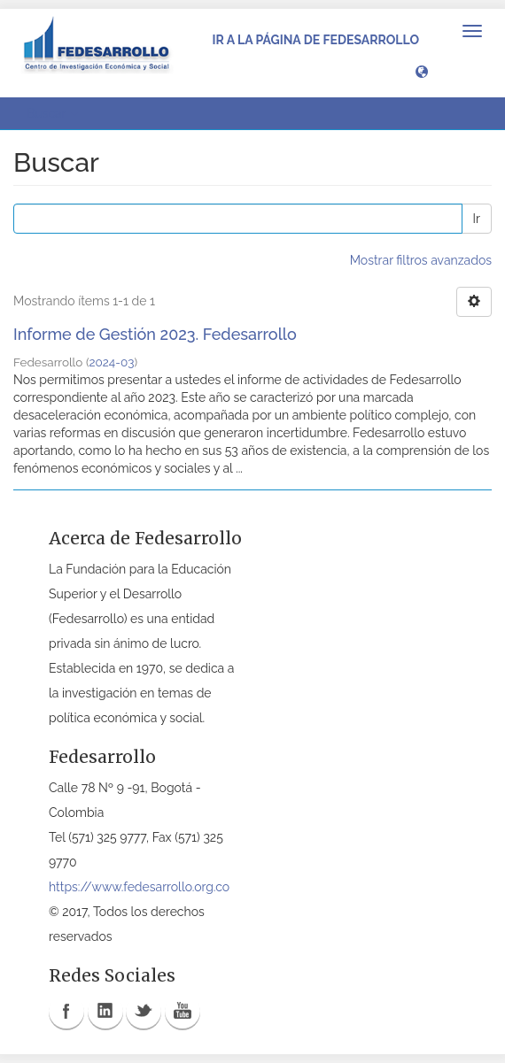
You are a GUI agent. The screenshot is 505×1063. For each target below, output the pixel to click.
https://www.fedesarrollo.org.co (139, 887)
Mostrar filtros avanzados (421, 260)
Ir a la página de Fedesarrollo (315, 40)
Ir (476, 219)
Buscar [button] (52, 113)
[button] (422, 71)
